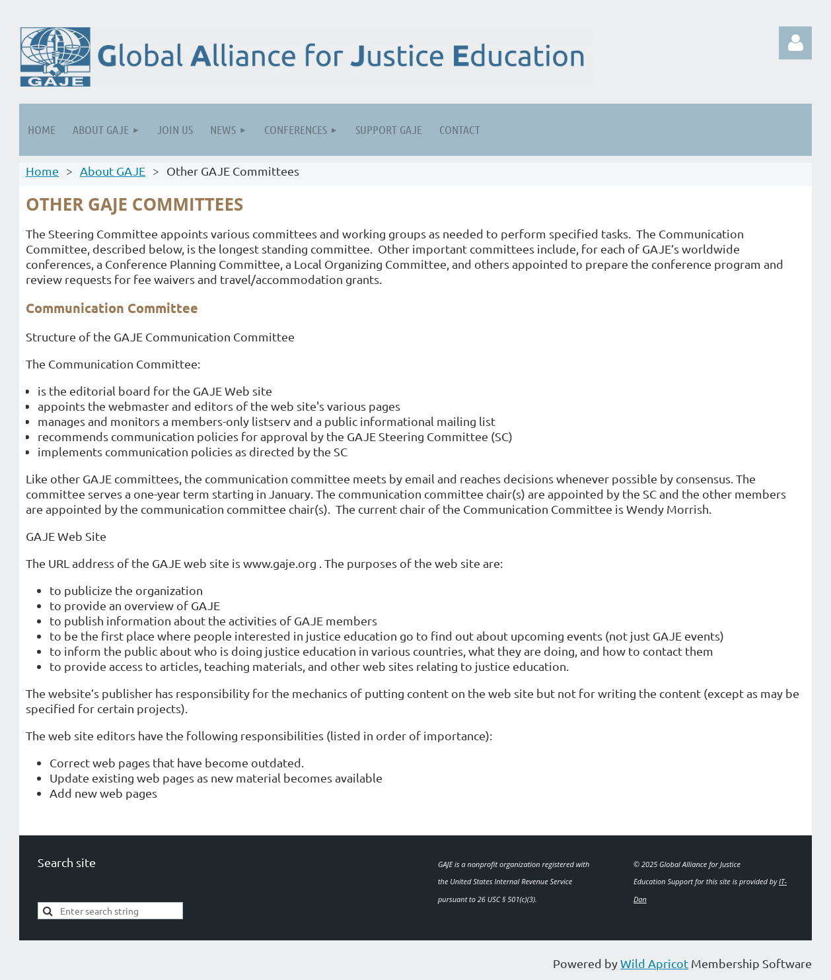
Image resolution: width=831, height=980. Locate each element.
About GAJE (112, 171)
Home (42, 171)
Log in (795, 42)
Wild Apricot (654, 963)
